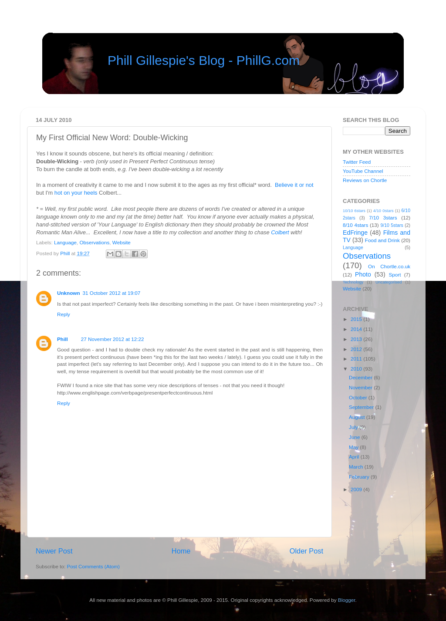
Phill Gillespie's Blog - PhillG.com (204, 60)
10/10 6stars (354, 211)
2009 (357, 489)
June (355, 437)
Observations (94, 242)
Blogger (346, 600)
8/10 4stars (355, 225)
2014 (357, 329)
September (362, 407)
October (358, 397)
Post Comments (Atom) (93, 566)
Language (65, 242)
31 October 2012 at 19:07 (112, 293)
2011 (357, 358)
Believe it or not (294, 185)
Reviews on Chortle (365, 180)
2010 (357, 368)
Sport (395, 274)
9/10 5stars (391, 225)
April (355, 456)
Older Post (306, 551)
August (357, 417)
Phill (65, 253)
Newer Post (54, 551)
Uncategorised (388, 282)
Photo (363, 274)
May (354, 447)
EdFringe (355, 232)
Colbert (280, 232)
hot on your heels (76, 192)
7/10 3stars (383, 217)
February (360, 476)
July (354, 427)
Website (121, 242)
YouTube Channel (363, 171)
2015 (357, 319)
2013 (357, 339)
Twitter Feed (357, 162)
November (361, 387)
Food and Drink (382, 240)
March (357, 466)
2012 (357, 349)
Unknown (68, 293)
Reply (63, 314)
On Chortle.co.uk (389, 266)
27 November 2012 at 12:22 (112, 339)
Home (181, 551)
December (361, 377)
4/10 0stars (383, 211)
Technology (353, 282)
